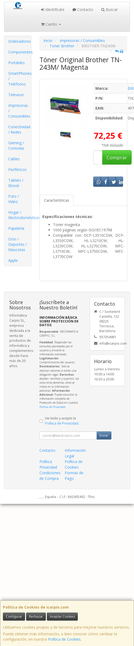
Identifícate (52, 9)
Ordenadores (19, 41)
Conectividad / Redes (19, 129)
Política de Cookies (64, 639)
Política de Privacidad (52, 407)
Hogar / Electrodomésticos (19, 215)
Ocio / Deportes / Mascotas (17, 244)
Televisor (16, 94)
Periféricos (17, 169)
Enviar (103, 435)
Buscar (109, 9)
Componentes (19, 52)
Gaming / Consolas (16, 145)
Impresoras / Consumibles (19, 111)
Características (56, 200)
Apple (13, 260)
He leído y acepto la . (62, 421)
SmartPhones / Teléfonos (19, 79)
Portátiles (16, 62)
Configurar (14, 616)
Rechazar (36, 616)
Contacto (82, 9)
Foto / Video (13, 199)
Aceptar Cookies (62, 616)
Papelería (16, 228)
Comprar (117, 157)
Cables (14, 158)
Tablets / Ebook (15, 183)
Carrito (51, 24)
